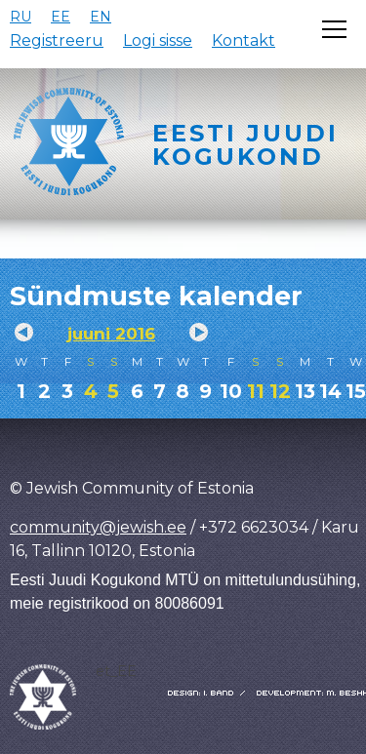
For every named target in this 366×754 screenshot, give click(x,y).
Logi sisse (157, 40)
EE (60, 16)
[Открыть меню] (334, 29)
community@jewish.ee (98, 527)
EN (100, 16)
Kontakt (243, 40)
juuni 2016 (111, 333)
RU (20, 16)
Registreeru (56, 40)
